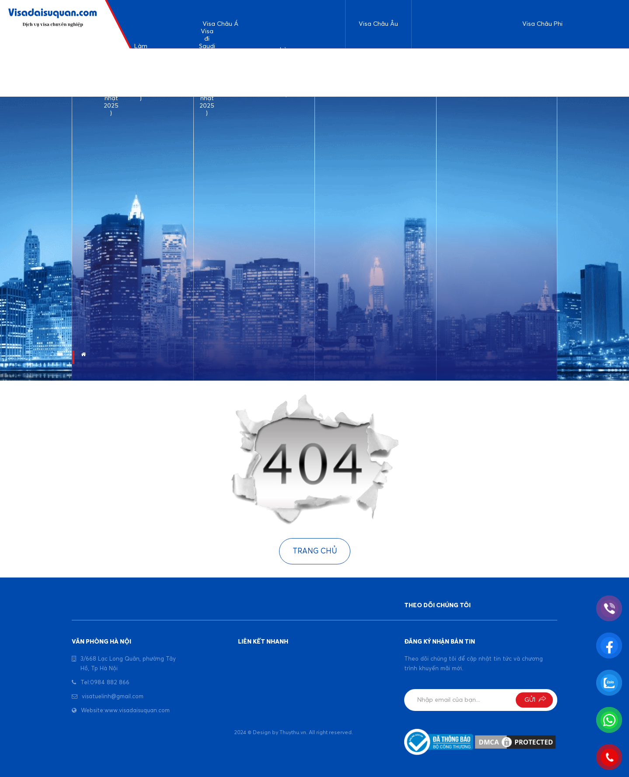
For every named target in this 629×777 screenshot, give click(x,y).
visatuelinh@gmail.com (112, 697)
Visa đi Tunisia (508, 72)
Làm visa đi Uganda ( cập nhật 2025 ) (472, 72)
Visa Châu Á (220, 24)
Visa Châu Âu (378, 24)
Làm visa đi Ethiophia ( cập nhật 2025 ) (432, 72)
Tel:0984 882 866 (104, 683)
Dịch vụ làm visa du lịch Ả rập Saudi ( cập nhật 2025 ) (111, 73)
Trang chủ (315, 551)
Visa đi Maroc (577, 72)
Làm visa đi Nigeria (543, 72)
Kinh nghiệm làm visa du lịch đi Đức (363, 72)
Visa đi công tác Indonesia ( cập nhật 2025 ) (323, 72)
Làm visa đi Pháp (396, 72)
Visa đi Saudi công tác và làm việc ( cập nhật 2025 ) (207, 73)
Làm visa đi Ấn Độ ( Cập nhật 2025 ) (140, 73)
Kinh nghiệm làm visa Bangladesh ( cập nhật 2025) (246, 72)
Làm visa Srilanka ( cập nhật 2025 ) (173, 72)
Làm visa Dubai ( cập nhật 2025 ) (286, 73)
